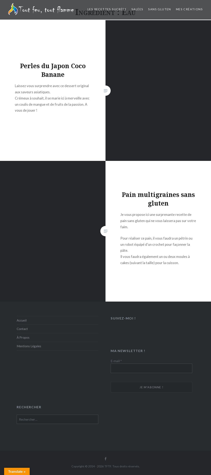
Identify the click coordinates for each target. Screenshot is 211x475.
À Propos (23, 337)
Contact (22, 329)
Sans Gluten (159, 9)
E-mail (116, 361)
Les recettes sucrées (107, 9)
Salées (137, 9)
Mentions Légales (29, 346)
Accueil (22, 320)
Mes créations (189, 9)
